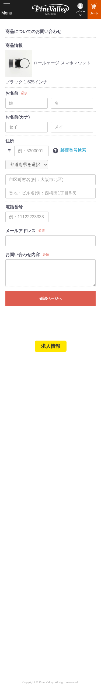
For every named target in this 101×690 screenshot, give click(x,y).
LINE (60, 597)
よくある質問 (21, 512)
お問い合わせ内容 (22, 254)
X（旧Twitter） (68, 589)
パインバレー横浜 (25, 391)
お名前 (11, 93)
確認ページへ (50, 298)
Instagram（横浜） (72, 604)
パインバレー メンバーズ (32, 505)
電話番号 (14, 207)
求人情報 (50, 346)
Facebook (64, 582)
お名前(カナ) (17, 117)
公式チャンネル (23, 589)
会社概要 (18, 498)
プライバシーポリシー (29, 527)
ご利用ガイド (21, 459)
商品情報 (14, 45)
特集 (11, 552)
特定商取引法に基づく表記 (33, 466)
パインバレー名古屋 (27, 398)
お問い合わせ (21, 520)
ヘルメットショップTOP (32, 452)
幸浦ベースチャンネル (27, 598)
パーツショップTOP (28, 444)
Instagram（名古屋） (74, 611)
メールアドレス (20, 230)
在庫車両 (18, 413)
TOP (11, 366)
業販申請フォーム (25, 474)
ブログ (13, 541)
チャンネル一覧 (23, 582)
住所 (9, 141)
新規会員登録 (21, 437)
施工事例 (18, 406)
